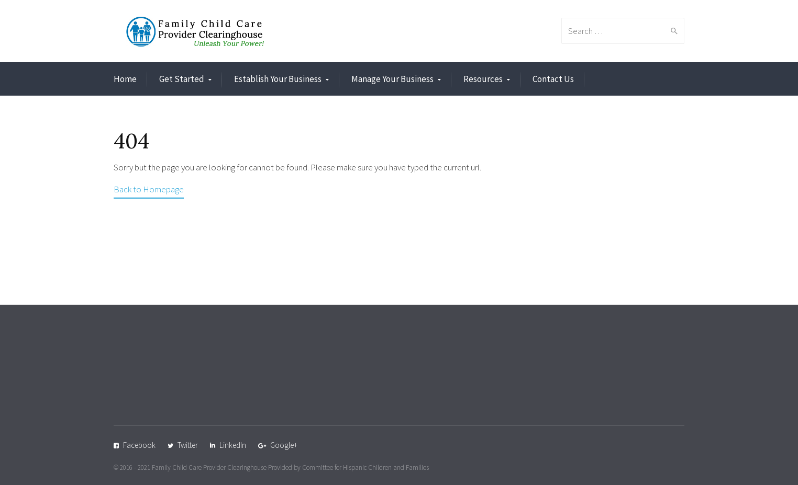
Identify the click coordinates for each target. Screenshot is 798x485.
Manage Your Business (392, 79)
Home (125, 79)
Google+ (283, 445)
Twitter (188, 445)
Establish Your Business (278, 79)
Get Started (181, 79)
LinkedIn (232, 445)
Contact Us (553, 79)
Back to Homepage (149, 189)
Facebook (139, 445)
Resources (483, 79)
